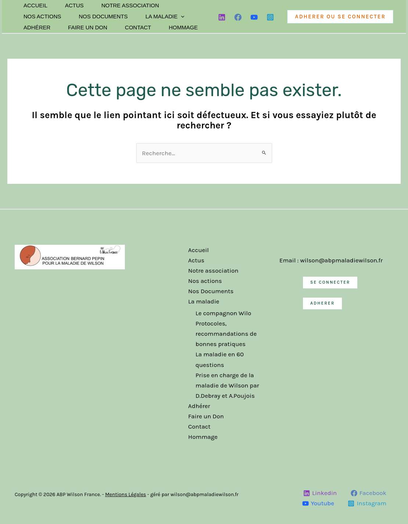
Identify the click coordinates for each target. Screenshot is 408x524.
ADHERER (322, 302)
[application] (180, 16)
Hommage (183, 27)
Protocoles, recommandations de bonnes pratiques (226, 333)
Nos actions (42, 16)
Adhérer (37, 27)
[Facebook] (238, 17)
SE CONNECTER (330, 282)
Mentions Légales (125, 494)
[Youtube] (318, 503)
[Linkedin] (221, 17)
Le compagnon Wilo (223, 313)
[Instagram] (270, 17)
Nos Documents (103, 16)
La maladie (165, 16)
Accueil (35, 5)
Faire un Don (87, 27)
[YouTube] (254, 17)
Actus (74, 5)
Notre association (130, 5)
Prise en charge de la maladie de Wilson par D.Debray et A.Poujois (227, 385)
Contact (138, 27)
